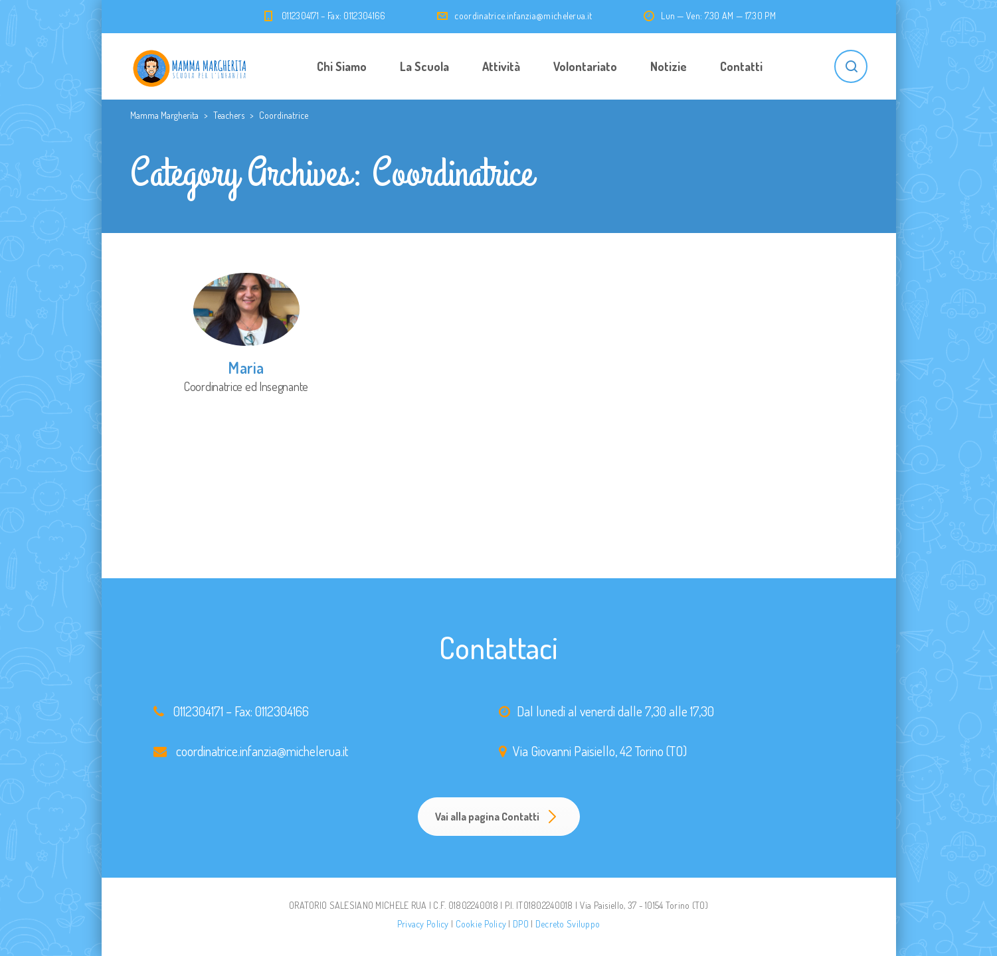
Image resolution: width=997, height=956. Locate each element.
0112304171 (198, 711)
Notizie (668, 66)
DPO (521, 923)
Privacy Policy (423, 923)
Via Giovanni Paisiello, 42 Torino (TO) (600, 750)
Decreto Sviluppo (567, 923)
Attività (501, 66)
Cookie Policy (481, 923)
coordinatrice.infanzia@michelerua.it (523, 15)
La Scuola (424, 66)
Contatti (741, 66)
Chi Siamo (342, 66)
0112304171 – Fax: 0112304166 (333, 15)
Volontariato (585, 66)
